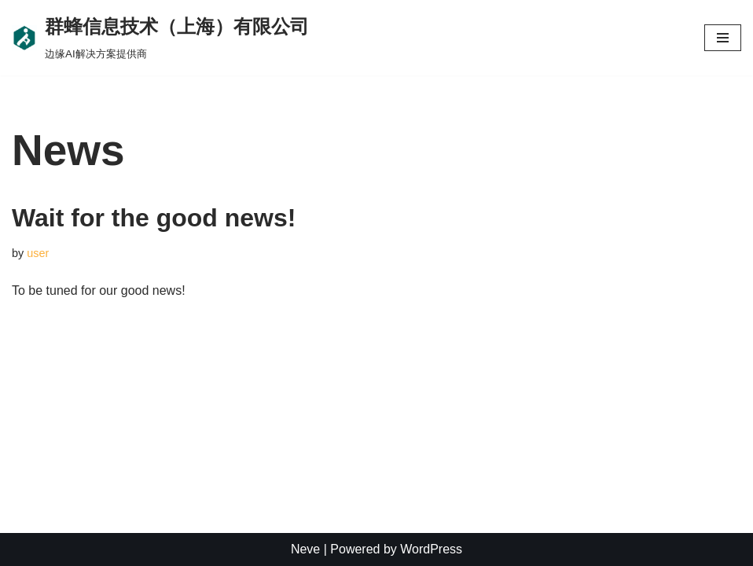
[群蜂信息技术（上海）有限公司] (160, 37)
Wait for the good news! (154, 218)
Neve (305, 549)
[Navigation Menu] (722, 37)
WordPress (431, 549)
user (38, 253)
